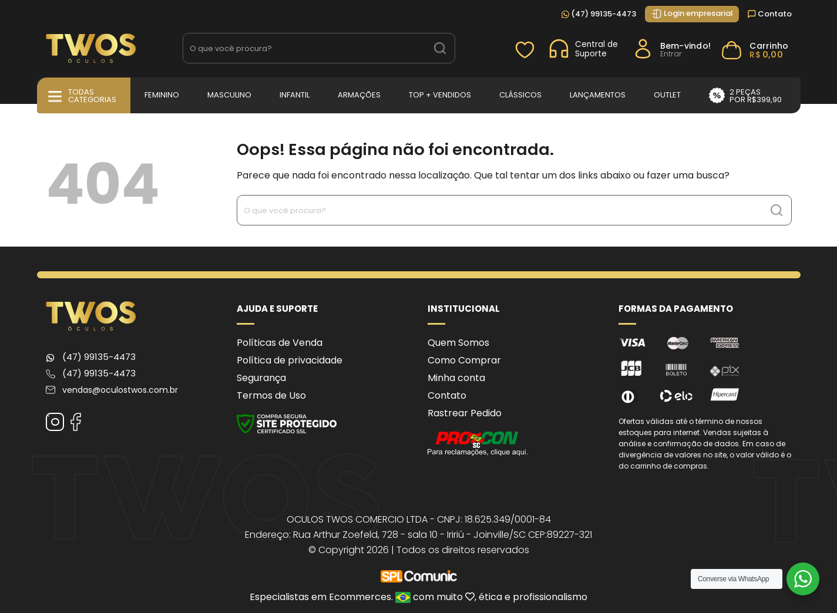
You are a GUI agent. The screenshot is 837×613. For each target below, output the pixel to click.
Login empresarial (692, 13)
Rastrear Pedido (465, 413)
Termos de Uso (271, 395)
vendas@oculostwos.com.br (120, 390)
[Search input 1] (305, 48)
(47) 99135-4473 (599, 13)
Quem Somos (458, 342)
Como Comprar (464, 360)
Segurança (261, 378)
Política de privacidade (289, 360)
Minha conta (456, 378)
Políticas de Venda (279, 342)
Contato (770, 13)
